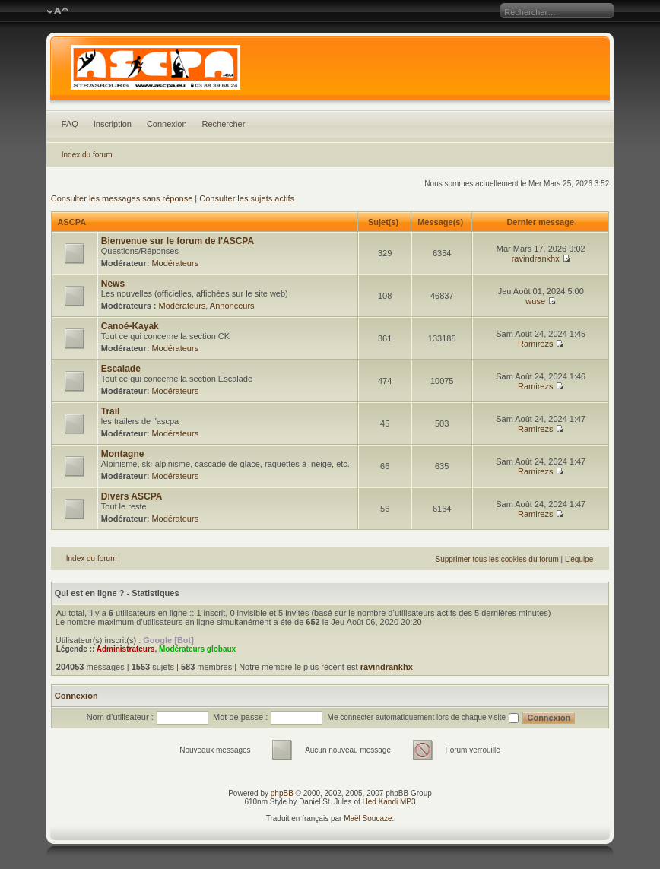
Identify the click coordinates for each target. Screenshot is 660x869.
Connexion (167, 123)
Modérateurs (174, 263)
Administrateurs (126, 649)
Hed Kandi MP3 (389, 802)
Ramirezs (535, 343)
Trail (110, 411)
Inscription (113, 123)
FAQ (70, 123)
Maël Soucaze (368, 818)
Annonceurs (232, 305)
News (113, 283)
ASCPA (71, 222)
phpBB (282, 793)
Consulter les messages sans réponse (121, 198)
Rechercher (224, 123)
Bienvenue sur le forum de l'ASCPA (177, 241)
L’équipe (579, 559)
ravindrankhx (536, 258)
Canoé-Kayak (130, 326)
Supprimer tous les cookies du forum (497, 559)
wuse (535, 301)
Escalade (121, 368)
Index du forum (87, 155)
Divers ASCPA (132, 496)
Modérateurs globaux (197, 649)
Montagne (122, 454)
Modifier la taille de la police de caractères (57, 11)
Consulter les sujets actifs (246, 198)
